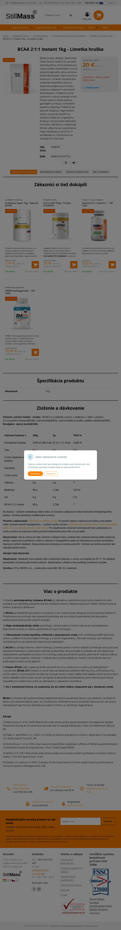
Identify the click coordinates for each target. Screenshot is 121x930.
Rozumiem (35, 474)
